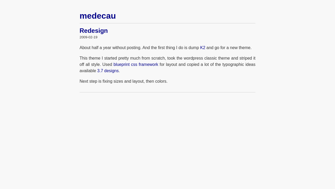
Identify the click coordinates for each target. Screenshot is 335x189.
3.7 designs (108, 71)
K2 (202, 47)
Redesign (94, 30)
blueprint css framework (136, 64)
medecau (98, 15)
